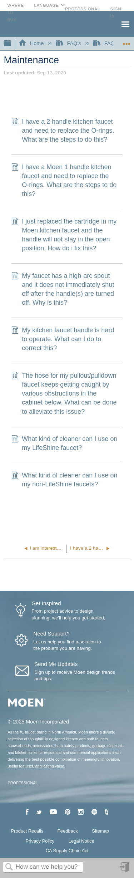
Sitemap (100, 831)
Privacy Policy (40, 841)
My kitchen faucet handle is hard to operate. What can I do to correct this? (62, 339)
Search (9, 867)
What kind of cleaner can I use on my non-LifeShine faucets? (64, 480)
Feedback (68, 831)
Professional (82, 9)
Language (46, 5)
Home (32, 43)
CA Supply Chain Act (67, 850)
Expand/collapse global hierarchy (12, 43)
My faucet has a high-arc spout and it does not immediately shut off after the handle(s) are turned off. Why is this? (62, 289)
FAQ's (69, 43)
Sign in (125, 870)
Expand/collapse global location (126, 41)
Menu (125, 23)
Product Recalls (27, 831)
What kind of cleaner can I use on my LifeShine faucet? (64, 443)
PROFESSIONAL (23, 783)
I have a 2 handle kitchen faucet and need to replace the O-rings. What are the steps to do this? (62, 130)
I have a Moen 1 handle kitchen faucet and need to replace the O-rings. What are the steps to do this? (63, 181)
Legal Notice (81, 841)
